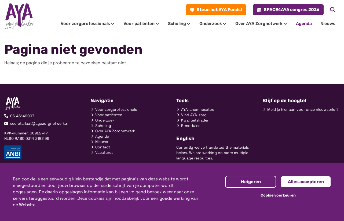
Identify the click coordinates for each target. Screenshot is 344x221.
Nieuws (99, 141)
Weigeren (251, 181)
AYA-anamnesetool (195, 109)
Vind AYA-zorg (191, 114)
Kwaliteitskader (192, 120)
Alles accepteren (306, 181)
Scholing (100, 125)
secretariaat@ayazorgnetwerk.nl (36, 123)
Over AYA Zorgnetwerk (112, 131)
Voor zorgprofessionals (113, 109)
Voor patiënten (106, 114)
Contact (100, 147)
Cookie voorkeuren (278, 195)
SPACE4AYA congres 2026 (288, 9)
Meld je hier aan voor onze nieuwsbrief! (300, 109)
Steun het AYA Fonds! (216, 9)
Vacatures (101, 152)
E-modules (188, 125)
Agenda (99, 136)
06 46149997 (19, 115)
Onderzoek (102, 120)
